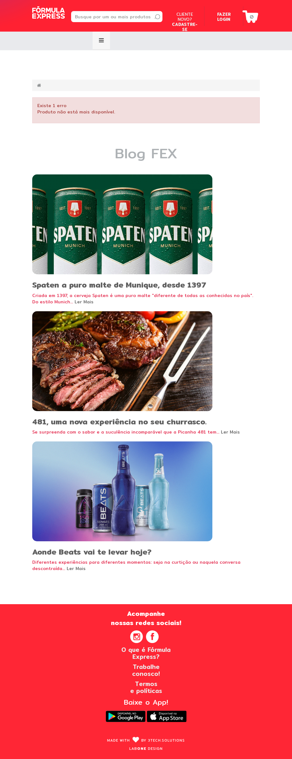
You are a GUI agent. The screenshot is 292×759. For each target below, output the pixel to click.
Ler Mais (84, 301)
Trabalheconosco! (146, 670)
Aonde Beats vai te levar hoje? (91, 552)
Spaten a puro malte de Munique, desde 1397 (119, 285)
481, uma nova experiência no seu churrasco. (119, 422)
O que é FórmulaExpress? (146, 653)
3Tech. (166, 740)
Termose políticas (146, 687)
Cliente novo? (185, 22)
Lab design (146, 748)
